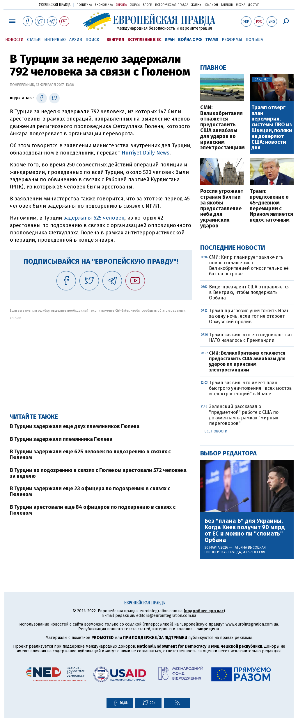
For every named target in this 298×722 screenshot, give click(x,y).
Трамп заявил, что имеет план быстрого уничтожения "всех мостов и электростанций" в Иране (250, 388)
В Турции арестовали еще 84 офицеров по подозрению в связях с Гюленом (92, 510)
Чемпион (211, 5)
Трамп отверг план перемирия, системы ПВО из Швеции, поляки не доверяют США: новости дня (271, 128)
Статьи (34, 39)
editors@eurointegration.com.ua (166, 615)
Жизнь (196, 5)
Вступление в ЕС (144, 39)
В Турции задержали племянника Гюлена (61, 439)
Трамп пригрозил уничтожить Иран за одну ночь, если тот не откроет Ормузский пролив (249, 316)
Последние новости (232, 248)
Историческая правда (171, 5)
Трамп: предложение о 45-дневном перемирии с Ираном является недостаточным (271, 205)
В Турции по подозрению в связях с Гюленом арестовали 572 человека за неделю (98, 473)
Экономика (104, 5)
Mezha (240, 5)
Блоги (147, 5)
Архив (75, 39)
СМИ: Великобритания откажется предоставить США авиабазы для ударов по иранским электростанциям (222, 128)
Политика (84, 5)
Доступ (253, 5)
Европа (121, 5)
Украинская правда (55, 4)
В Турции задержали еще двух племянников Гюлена (74, 426)
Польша (254, 39)
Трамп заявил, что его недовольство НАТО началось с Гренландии (250, 337)
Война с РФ (190, 39)
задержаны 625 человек (93, 218)
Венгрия (115, 39)
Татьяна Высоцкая (249, 547)
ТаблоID (227, 5)
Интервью (55, 39)
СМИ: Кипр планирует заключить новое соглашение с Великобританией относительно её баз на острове (249, 265)
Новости (14, 39)
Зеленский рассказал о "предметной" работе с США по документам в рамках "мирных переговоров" (244, 415)
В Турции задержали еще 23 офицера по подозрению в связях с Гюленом (90, 491)
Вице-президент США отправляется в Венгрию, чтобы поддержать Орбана (249, 292)
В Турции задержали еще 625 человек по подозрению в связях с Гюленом (90, 454)
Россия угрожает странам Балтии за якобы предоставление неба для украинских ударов (221, 208)
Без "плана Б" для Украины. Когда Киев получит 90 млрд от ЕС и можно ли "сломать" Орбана (245, 530)
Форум (135, 5)
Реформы (232, 39)
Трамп (211, 39)
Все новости (216, 431)
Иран (170, 39)
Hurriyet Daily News (145, 153)
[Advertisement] (101, 360)
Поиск (92, 39)
